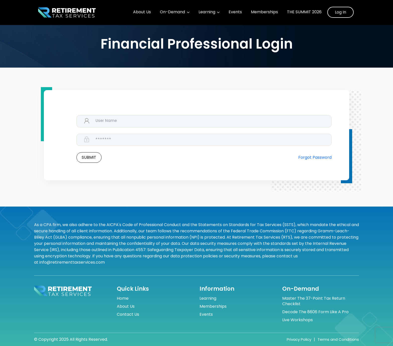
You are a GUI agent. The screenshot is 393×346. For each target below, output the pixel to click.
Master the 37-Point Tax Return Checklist (313, 301)
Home (123, 298)
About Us (142, 12)
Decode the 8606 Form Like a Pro (315, 312)
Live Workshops (297, 320)
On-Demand (172, 12)
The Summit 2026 (304, 12)
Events (235, 12)
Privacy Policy (299, 339)
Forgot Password (315, 157)
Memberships (264, 12)
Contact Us (128, 314)
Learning (207, 12)
